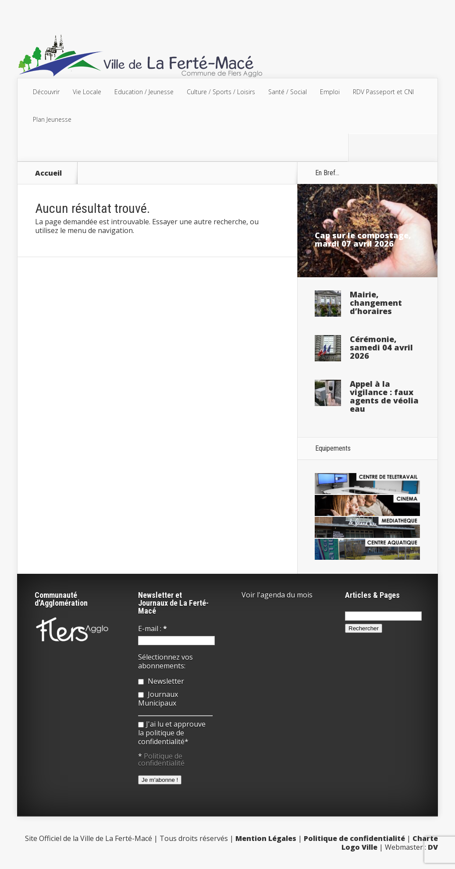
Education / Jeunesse (144, 92)
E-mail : (152, 628)
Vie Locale (87, 92)
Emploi (330, 92)
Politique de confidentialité (161, 759)
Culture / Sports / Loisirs (221, 92)
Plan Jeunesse (52, 119)
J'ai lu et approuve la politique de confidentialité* (172, 733)
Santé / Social (287, 92)
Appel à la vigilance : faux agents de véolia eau (384, 396)
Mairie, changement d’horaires (376, 302)
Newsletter (161, 681)
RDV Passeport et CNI (383, 92)
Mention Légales (265, 838)
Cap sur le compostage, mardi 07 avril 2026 (363, 239)
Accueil (48, 173)
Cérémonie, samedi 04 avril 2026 (381, 347)
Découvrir (46, 92)
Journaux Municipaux (158, 698)
